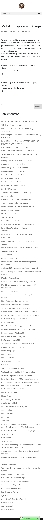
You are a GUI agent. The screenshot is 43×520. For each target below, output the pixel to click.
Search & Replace (7, 196)
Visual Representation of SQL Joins (14, 406)
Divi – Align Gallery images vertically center (17, 147)
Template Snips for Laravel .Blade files (15, 308)
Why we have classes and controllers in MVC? (18, 224)
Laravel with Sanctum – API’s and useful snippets (19, 379)
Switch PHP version (8, 189)
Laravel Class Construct (10, 221)
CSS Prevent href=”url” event (11, 488)
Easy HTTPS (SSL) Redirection (12, 210)
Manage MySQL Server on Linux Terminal (16, 161)
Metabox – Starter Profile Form (12, 214)
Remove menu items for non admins (15, 474)
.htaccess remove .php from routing (14, 203)
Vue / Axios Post (7, 217)
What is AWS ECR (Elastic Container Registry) (18, 430)
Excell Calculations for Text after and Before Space (20, 315)
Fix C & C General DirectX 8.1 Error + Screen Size (19, 121)
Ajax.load (4, 461)
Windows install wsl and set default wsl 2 (16, 199)
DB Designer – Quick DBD (11, 340)
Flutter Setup (6, 396)
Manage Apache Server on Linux (13, 164)
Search (37, 107)
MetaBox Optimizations (10, 278)
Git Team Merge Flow (9, 258)
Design (27, 31)
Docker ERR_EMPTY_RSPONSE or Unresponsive (18, 389)
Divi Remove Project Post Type (12, 182)
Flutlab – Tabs (6, 354)
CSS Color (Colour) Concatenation (13, 125)
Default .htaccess (7, 509)
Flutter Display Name (9, 392)
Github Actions (6, 410)
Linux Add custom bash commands (14, 301)
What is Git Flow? (7, 434)
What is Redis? (6, 437)
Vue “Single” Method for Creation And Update (18, 368)
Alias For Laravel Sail (9, 403)
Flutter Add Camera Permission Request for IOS (19, 207)
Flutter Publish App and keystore (13, 336)
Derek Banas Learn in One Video (13, 175)
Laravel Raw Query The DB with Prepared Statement (20, 234)
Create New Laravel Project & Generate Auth (18, 151)
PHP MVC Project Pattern (10, 178)
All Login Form (6, 255)
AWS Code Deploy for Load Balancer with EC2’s (18, 343)
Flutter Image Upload (9, 351)
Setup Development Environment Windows (17, 375)
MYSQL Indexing (7, 322)
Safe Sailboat (6, 365)
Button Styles (6, 238)
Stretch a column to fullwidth (12, 361)
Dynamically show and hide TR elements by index (19, 457)
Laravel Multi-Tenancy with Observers (15, 304)
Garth (6, 31)
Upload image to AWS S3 (10, 399)
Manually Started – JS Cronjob (12, 347)
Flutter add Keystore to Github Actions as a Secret (20, 248)
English (25, 518)
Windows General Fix (9, 251)
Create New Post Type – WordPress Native (17, 485)
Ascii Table (5, 421)
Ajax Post (4, 495)
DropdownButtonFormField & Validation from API (20, 312)
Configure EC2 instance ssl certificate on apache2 (19, 268)
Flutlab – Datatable (8, 358)
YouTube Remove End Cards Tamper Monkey (18, 372)
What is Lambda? (7, 441)
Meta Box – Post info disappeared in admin (17, 326)
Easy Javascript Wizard (9, 492)
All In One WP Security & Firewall (13, 499)
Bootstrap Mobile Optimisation (13, 171)
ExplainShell (5, 417)
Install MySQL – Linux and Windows (14, 168)
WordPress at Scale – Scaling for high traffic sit (18, 281)
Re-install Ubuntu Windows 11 (12, 333)
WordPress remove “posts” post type (15, 481)
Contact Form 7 (7, 502)
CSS (22, 31)
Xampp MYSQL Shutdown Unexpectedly (16, 192)
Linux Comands (7, 414)
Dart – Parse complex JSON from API (15, 319)
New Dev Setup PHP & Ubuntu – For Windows (18, 329)
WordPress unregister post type (13, 478)
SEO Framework (7, 506)
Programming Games (9, 291)
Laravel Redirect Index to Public (13, 185)
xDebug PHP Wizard (8, 464)
